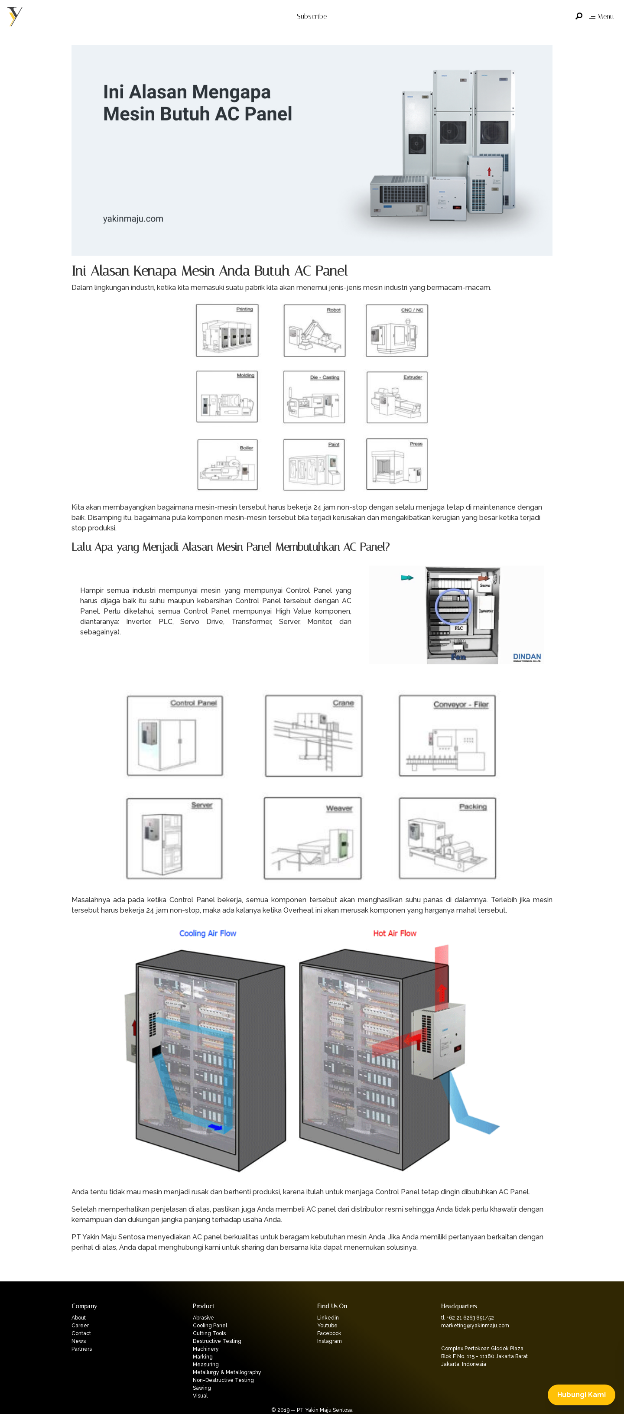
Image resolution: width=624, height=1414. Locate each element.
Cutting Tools (209, 1333)
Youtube (327, 1326)
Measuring (206, 1365)
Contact (81, 1333)
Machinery (206, 1349)
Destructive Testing (217, 1341)
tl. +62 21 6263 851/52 (467, 1318)
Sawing (202, 1388)
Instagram (329, 1341)
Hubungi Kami (581, 1395)
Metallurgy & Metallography (227, 1372)
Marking (203, 1357)
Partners (82, 1349)
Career (80, 1326)
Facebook (329, 1333)
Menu (601, 16)
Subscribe (312, 16)
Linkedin (328, 1318)
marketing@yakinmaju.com (475, 1326)
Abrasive (203, 1318)
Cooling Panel (210, 1326)
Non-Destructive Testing (223, 1380)
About (79, 1318)
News (79, 1341)
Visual (200, 1396)
